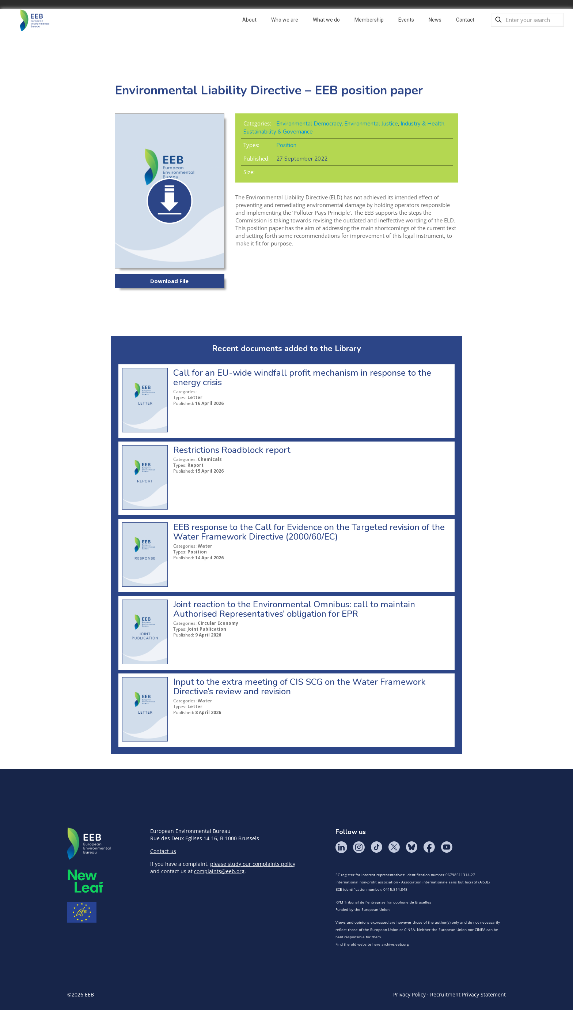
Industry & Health (422, 123)
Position (286, 145)
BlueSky (411, 847)
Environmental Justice (371, 123)
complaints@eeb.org (219, 871)
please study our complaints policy (252, 863)
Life (81, 912)
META (85, 881)
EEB (89, 843)
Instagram (359, 847)
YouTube (446, 847)
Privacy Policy (409, 994)
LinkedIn (341, 847)
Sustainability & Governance (278, 131)
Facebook (429, 847)
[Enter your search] (527, 20)
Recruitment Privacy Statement (468, 994)
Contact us (163, 851)
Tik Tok (376, 847)
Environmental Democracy (309, 123)
